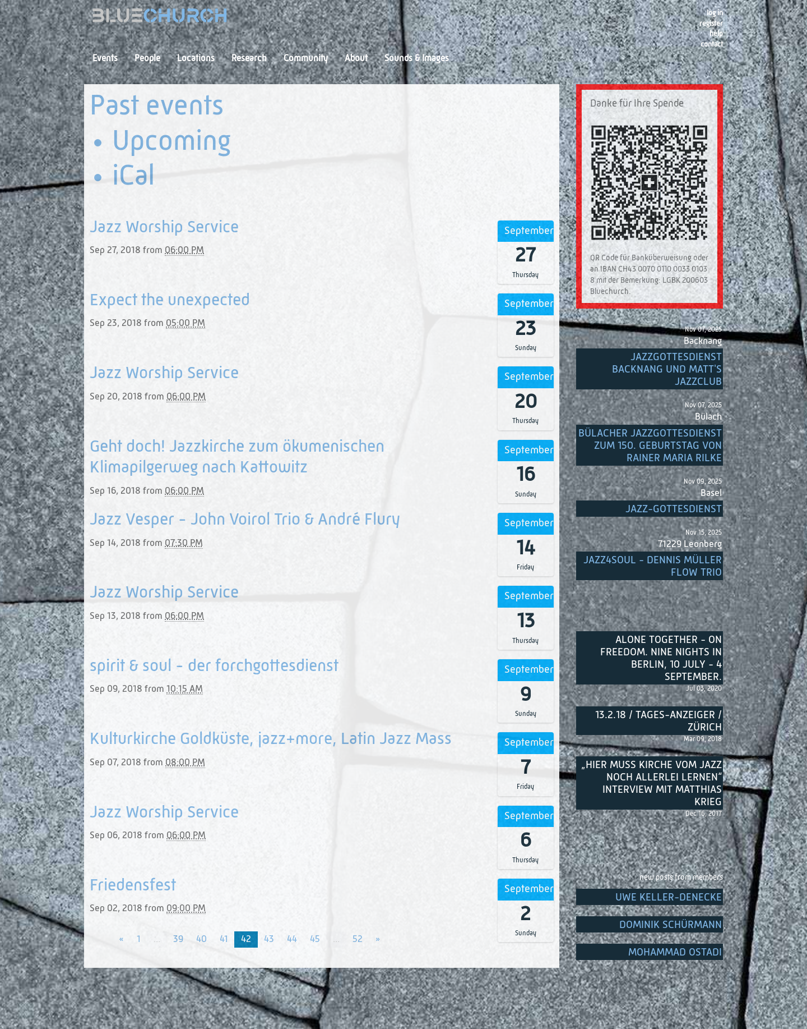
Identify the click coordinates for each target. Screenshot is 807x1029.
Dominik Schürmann (670, 925)
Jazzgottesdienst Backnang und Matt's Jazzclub (667, 369)
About (356, 58)
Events (105, 58)
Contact (712, 44)
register (711, 23)
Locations (196, 58)
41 (224, 939)
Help (716, 34)
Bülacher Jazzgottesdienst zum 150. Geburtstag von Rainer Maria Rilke (650, 445)
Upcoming (171, 142)
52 (358, 939)
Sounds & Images (416, 58)
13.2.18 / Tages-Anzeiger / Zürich (658, 721)
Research (249, 58)
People (147, 58)
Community (306, 58)
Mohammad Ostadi (675, 952)
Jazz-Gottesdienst (673, 509)
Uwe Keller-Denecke (668, 897)
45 (315, 939)
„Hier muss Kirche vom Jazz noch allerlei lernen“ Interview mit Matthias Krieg (651, 783)
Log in (715, 13)
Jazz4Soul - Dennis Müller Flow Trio (652, 566)
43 (269, 939)
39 (178, 939)
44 (292, 939)
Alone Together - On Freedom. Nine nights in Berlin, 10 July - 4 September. (661, 658)
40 (201, 939)
